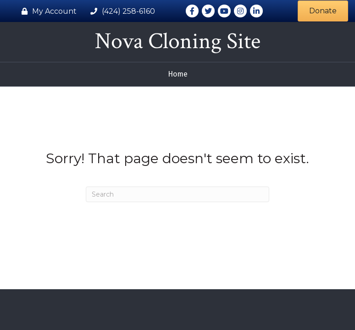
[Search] (177, 194)
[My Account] (47, 11)
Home (178, 74)
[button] (323, 10)
